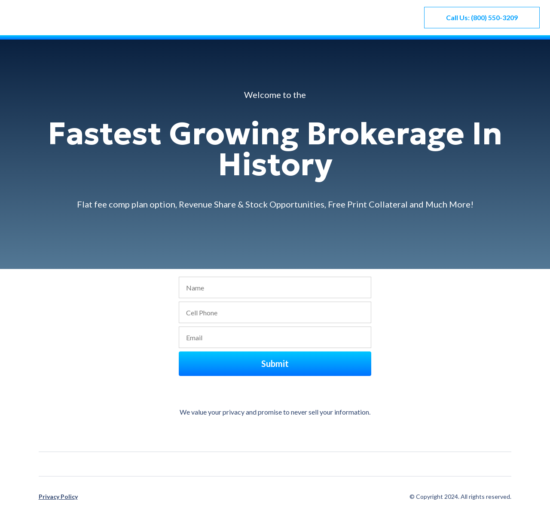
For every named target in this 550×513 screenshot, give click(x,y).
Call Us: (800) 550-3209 (482, 17)
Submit (275, 363)
